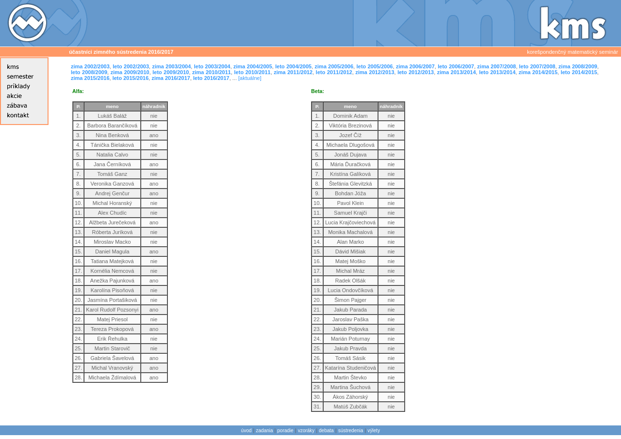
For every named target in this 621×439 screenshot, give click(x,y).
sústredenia (350, 430)
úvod (246, 430)
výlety (374, 430)
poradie (286, 430)
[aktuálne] (249, 78)
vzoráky (306, 430)
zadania (264, 430)
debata (326, 430)
